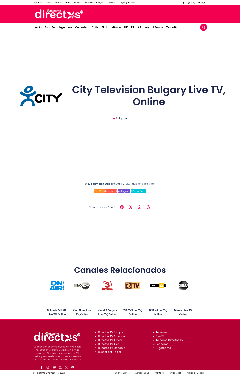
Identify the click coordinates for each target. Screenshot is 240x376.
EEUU (105, 27)
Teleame (161, 332)
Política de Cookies (195, 373)
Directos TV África (110, 340)
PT (132, 27)
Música (77, 2)
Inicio (37, 27)
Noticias (89, 2)
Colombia (81, 27)
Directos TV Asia (108, 344)
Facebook (111, 191)
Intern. (68, 2)
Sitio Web (99, 191)
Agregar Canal (128, 2)
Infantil (58, 2)
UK (126, 27)
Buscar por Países (110, 352)
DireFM (160, 336)
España (50, 27)
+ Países (143, 27)
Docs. (48, 2)
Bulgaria (121, 118)
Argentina (65, 27)
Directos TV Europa (110, 332)
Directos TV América (111, 336)
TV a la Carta (138, 191)
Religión (100, 2)
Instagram (124, 191)
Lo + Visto (112, 2)
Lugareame (163, 348)
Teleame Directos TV (169, 340)
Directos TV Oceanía (111, 348)
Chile (95, 27)
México (116, 27)
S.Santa (157, 27)
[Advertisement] (150, 14)
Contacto (159, 373)
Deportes (37, 2)
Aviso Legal (175, 373)
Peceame (162, 344)
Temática (172, 27)
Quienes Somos (122, 373)
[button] (203, 27)
